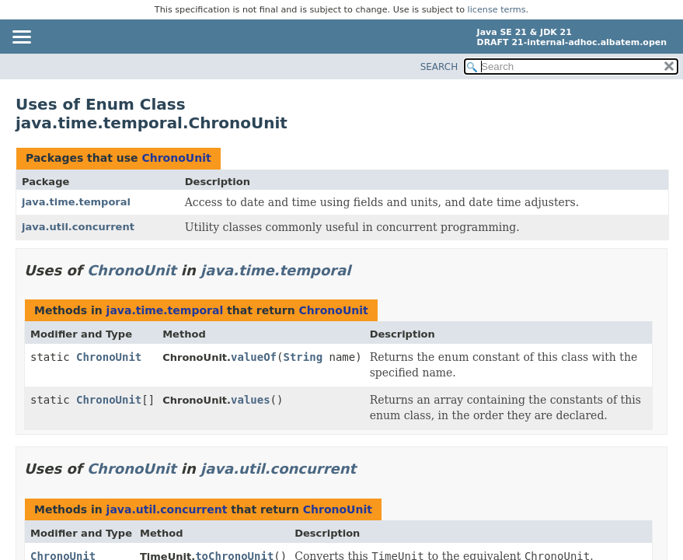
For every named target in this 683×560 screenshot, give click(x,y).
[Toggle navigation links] (21, 38)
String (302, 357)
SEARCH (439, 66)
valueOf (254, 357)
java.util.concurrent (78, 227)
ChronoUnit (176, 158)
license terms (497, 10)
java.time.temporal (76, 202)
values (250, 400)
